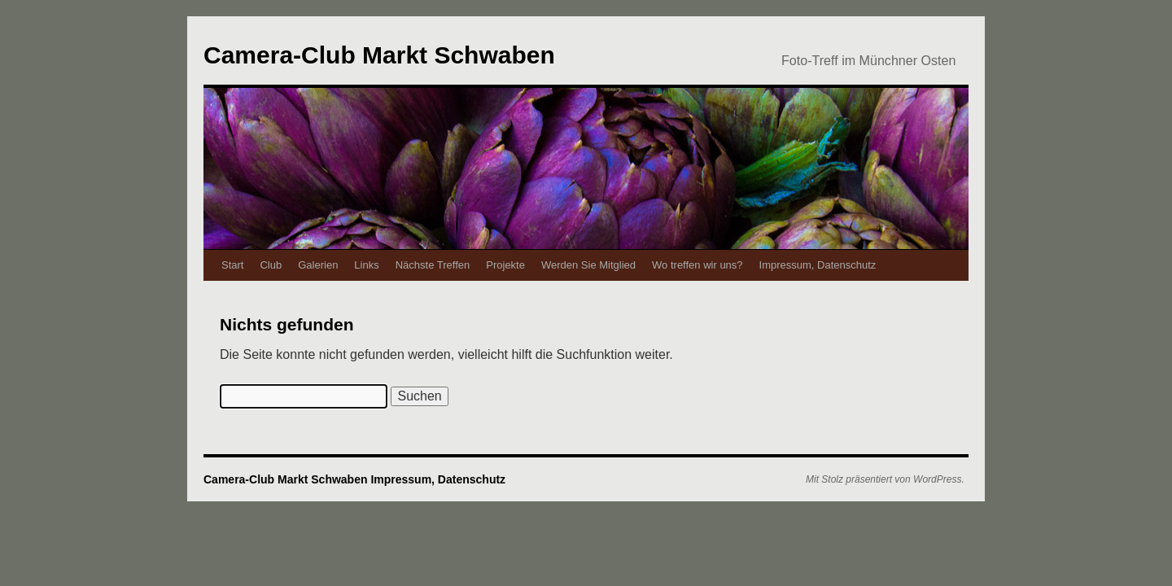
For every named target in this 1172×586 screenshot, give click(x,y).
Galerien (318, 265)
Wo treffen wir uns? (697, 265)
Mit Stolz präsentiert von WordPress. (885, 479)
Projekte (505, 265)
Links (366, 265)
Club (271, 265)
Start (232, 265)
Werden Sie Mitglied (588, 265)
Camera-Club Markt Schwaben (379, 55)
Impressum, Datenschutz (818, 265)
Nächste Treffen (433, 265)
